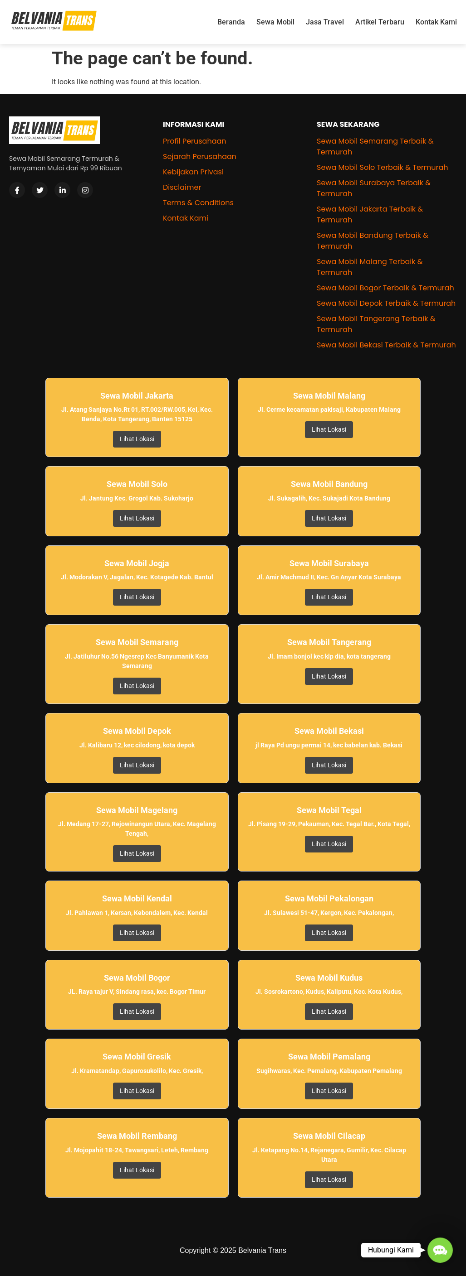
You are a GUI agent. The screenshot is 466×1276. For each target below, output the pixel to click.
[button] (440, 1250)
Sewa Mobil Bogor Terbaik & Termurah (385, 288)
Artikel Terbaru (379, 22)
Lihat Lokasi (137, 439)
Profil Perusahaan (194, 141)
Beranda (231, 22)
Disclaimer (182, 187)
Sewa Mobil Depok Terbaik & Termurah (386, 303)
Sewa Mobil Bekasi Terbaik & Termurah (386, 345)
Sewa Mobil (275, 22)
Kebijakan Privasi (193, 172)
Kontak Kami (436, 22)
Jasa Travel (325, 22)
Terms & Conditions (198, 202)
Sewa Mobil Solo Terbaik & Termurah (382, 167)
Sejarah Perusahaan (199, 156)
